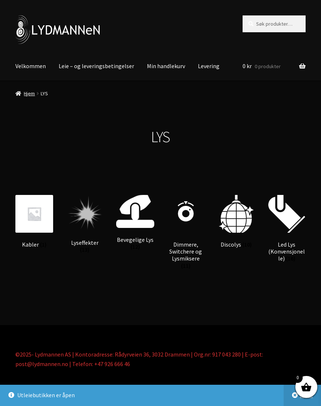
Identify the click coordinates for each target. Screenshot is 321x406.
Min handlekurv (166, 66)
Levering (208, 66)
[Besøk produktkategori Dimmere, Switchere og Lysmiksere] (185, 232)
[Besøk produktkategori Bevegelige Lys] (135, 223)
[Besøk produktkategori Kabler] (34, 221)
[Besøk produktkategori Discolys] (236, 221)
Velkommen (30, 66)
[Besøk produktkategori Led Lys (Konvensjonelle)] (287, 228)
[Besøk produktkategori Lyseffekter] (85, 224)
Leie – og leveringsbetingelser (96, 66)
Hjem (29, 93)
